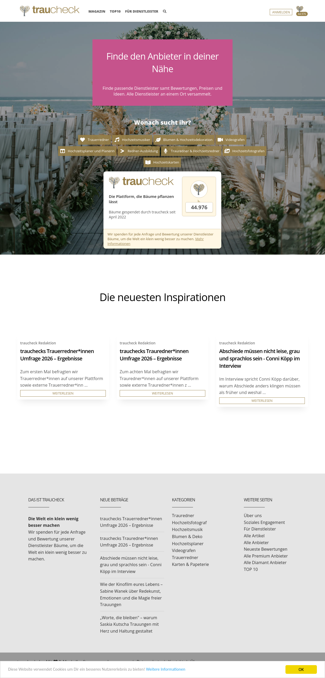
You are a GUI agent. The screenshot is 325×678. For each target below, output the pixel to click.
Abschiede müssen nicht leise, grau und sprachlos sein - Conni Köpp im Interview (259, 358)
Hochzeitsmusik (187, 529)
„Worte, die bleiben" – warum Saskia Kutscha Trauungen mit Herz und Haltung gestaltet (129, 624)
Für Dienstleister (260, 529)
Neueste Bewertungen (265, 549)
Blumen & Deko (187, 536)
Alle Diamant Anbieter (265, 562)
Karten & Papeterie (190, 564)
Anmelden (281, 12)
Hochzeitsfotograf (189, 522)
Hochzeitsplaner (188, 543)
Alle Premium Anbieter (266, 556)
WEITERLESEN (63, 393)
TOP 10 (251, 569)
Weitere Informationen (174, 670)
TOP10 (115, 11)
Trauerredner (185, 557)
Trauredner (183, 515)
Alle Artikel (254, 536)
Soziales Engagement (264, 522)
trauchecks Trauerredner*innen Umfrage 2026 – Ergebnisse (57, 355)
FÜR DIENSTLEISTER (141, 11)
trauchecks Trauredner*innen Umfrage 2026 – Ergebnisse (154, 355)
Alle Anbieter (256, 542)
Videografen (184, 550)
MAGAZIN (97, 11)
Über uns (253, 515)
